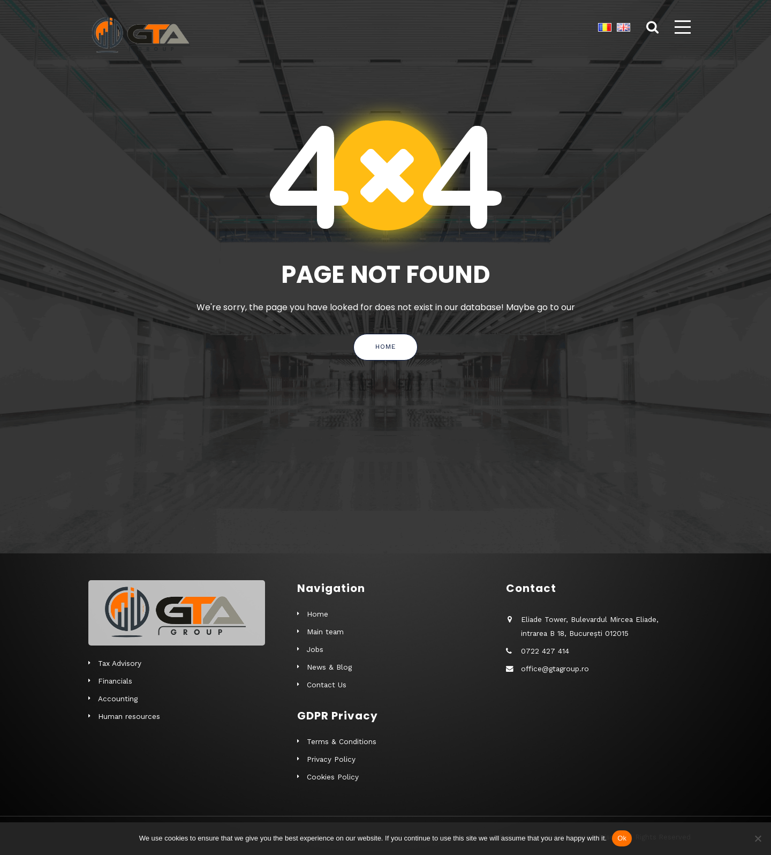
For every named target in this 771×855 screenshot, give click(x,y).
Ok (621, 838)
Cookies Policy (333, 776)
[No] (757, 838)
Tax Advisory (119, 663)
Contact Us (326, 684)
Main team (325, 631)
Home (385, 346)
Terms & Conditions (341, 741)
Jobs (315, 649)
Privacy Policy (331, 759)
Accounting (118, 698)
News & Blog (329, 667)
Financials (115, 681)
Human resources (129, 716)
